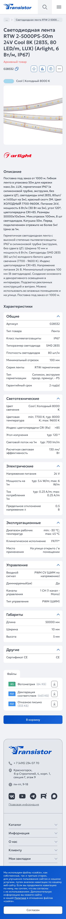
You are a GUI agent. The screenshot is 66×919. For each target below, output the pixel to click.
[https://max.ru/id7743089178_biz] (54, 796)
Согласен (33, 910)
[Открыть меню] (59, 7)
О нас (13, 842)
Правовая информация (24, 804)
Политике (20, 898)
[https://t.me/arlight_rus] (33, 796)
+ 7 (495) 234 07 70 (26, 763)
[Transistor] (18, 6)
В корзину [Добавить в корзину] (33, 719)
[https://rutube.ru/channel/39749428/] (43, 796)
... (7, 19)
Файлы (12, 674)
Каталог (15, 825)
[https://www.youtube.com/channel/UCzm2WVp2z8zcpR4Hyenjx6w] (22, 796)
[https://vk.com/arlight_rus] (12, 796)
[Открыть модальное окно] (59, 69)
